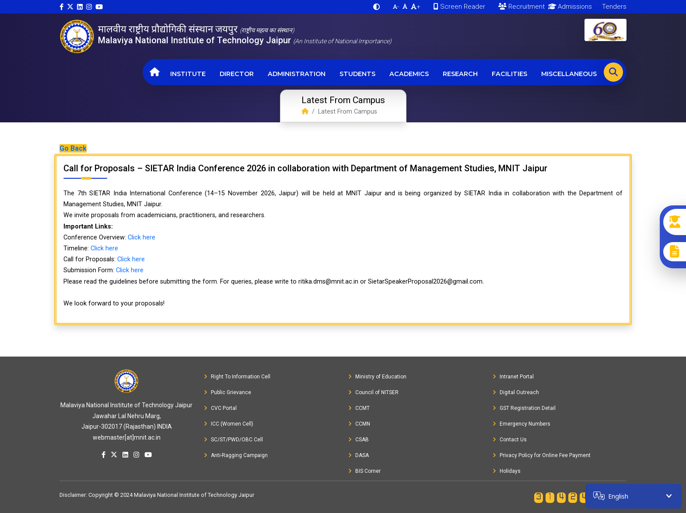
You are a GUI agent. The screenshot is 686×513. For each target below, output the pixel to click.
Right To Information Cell (237, 377)
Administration (297, 74)
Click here (141, 237)
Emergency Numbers (521, 424)
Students (357, 74)
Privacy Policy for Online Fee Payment (542, 455)
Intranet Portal (513, 377)
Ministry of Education (377, 377)
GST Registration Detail (524, 408)
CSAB (358, 440)
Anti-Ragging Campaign (236, 455)
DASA (358, 455)
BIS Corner (364, 471)
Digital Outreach (516, 392)
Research (460, 74)
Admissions (568, 6)
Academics (409, 74)
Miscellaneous (569, 74)
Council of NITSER (373, 392)
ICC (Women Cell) (228, 424)
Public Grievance (227, 392)
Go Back (73, 148)
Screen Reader (459, 6)
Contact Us (510, 440)
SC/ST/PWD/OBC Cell (233, 440)
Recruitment (521, 6)
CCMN (359, 424)
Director (237, 74)
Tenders (613, 6)
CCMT (359, 408)
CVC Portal (220, 408)
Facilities (509, 74)
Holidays (507, 471)
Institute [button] (188, 74)
